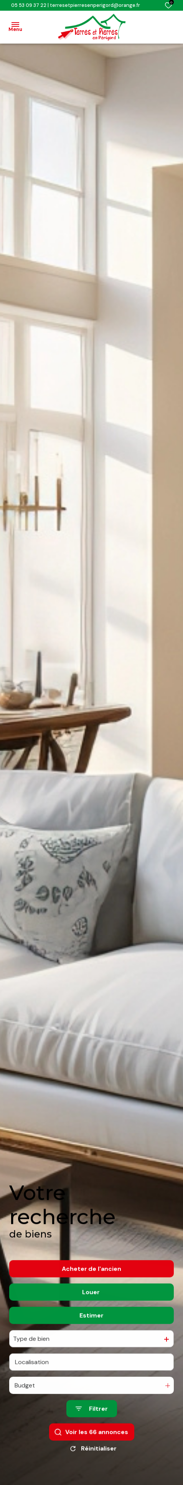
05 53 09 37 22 (28, 5)
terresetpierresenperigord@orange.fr (95, 5)
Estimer (91, 1329)
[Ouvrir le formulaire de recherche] (91, 1422)
